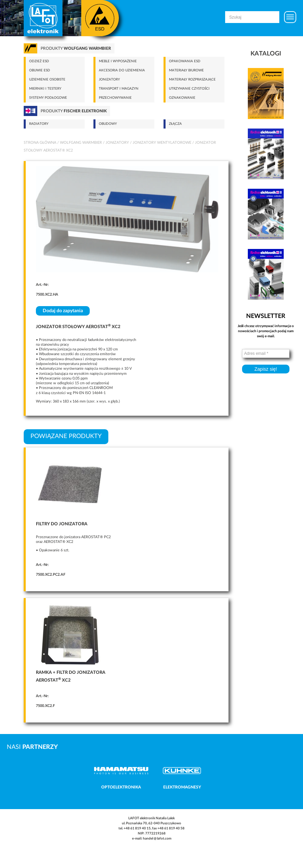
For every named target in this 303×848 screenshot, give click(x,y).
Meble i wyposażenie (118, 61)
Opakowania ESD (184, 61)
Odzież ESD (39, 61)
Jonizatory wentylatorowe (162, 142)
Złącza (175, 123)
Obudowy (108, 123)
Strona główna (40, 142)
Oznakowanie (182, 97)
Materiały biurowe (186, 70)
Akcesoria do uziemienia (122, 70)
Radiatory (38, 123)
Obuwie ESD (39, 70)
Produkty (76, 48)
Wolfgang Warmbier (81, 142)
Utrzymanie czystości (189, 88)
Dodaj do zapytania (63, 310)
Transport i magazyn (118, 88)
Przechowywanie (115, 97)
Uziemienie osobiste (47, 79)
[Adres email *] (265, 353)
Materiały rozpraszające (192, 79)
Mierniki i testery (45, 88)
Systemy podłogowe (48, 97)
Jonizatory (109, 79)
